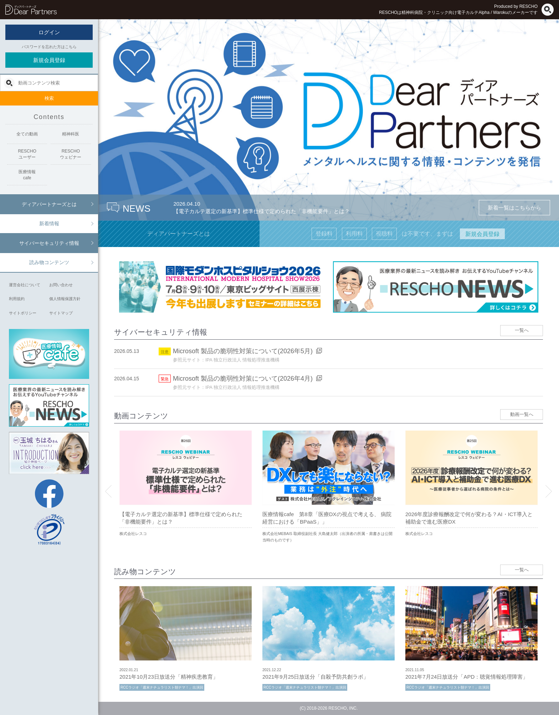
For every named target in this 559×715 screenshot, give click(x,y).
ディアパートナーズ (31, 10)
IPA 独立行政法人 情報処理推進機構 (242, 359)
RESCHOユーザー (27, 154)
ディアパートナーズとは (49, 204)
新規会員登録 (49, 60)
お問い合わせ (61, 285)
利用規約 (17, 299)
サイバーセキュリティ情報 (49, 243)
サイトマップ (61, 313)
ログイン (49, 32)
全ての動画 (27, 134)
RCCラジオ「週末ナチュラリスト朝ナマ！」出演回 (161, 688)
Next (548, 491)
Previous (108, 491)
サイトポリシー (22, 313)
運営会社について (24, 285)
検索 (49, 98)
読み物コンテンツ (49, 262)
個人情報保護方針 (65, 299)
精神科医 (70, 134)
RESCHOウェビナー (70, 154)
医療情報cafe (27, 174)
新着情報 (49, 223)
